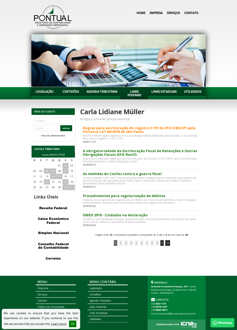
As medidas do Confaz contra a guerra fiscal (122, 174)
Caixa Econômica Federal (53, 220)
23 (65, 181)
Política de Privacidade (50, 306)
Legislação (44, 91)
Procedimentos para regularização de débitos (124, 196)
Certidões (71, 91)
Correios (53, 258)
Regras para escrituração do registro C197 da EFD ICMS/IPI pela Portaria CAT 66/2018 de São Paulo (139, 129)
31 (71, 187)
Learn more (58, 326)
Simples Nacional (53, 233)
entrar (66, 128)
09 (65, 171)
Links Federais (134, 93)
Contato (191, 13)
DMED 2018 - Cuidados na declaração (115, 215)
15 (59, 176)
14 (53, 176)
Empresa (156, 13)
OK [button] (73, 326)
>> (167, 243)
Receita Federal (53, 208)
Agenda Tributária (102, 91)
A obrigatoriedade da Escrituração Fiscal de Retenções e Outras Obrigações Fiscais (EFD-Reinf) (140, 152)
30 (65, 187)
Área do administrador (53, 135)
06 (46, 171)
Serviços (173, 13)
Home (140, 13)
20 (46, 181)
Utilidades (192, 91)
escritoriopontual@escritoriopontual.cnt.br (173, 313)
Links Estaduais (164, 91)
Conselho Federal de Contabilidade (53, 246)
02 (65, 165)
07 (53, 171)
